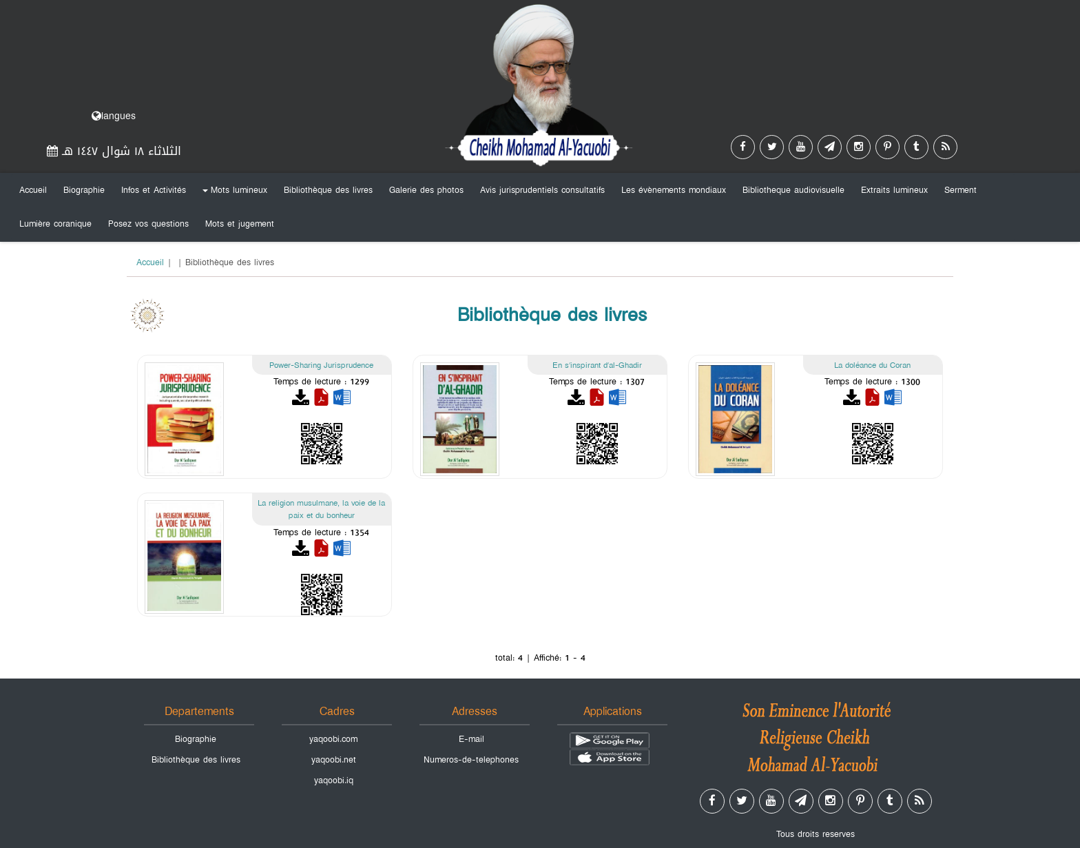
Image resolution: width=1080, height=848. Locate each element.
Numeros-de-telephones (471, 760)
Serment (960, 190)
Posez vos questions (148, 224)
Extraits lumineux (894, 190)
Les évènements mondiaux (673, 190)
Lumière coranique (55, 224)
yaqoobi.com (333, 739)
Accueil (33, 190)
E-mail (471, 739)
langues (114, 116)
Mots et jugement (239, 224)
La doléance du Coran (872, 365)
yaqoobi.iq (333, 780)
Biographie (84, 190)
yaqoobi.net (333, 760)
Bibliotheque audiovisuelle (793, 190)
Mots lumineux (232, 193)
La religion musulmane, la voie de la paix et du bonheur (321, 509)
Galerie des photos (426, 190)
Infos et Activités (153, 190)
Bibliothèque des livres (328, 190)
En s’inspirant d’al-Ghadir (597, 365)
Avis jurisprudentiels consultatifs (542, 190)
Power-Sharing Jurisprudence (321, 365)
